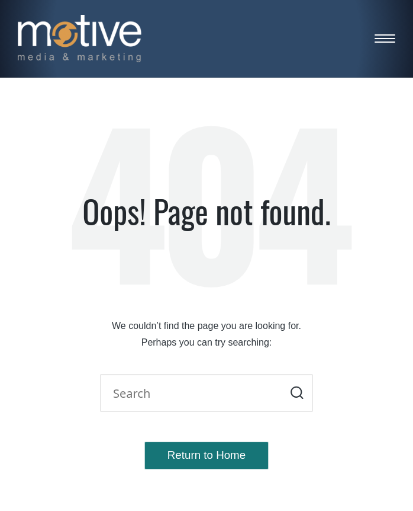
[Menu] (385, 38)
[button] (296, 393)
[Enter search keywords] (206, 393)
